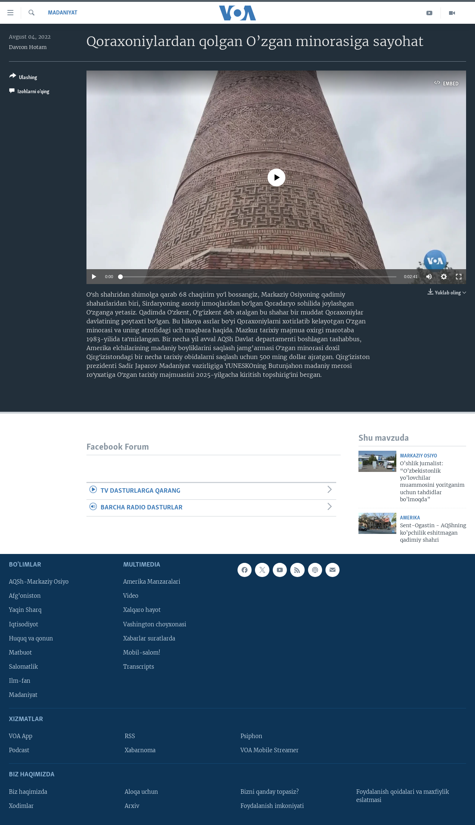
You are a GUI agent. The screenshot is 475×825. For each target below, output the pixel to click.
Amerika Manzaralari (151, 582)
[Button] (23, 78)
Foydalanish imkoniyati (272, 806)
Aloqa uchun (141, 792)
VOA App (20, 736)
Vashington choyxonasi (154, 624)
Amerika (410, 518)
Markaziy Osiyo (418, 456)
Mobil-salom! (141, 652)
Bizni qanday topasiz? (269, 792)
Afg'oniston (25, 596)
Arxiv (132, 806)
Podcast (19, 750)
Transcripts (138, 666)
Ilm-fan (19, 681)
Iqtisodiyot (23, 624)
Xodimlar (21, 806)
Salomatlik (23, 666)
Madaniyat (63, 13)
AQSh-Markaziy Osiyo (39, 582)
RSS (130, 736)
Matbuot (20, 652)
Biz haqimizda (28, 792)
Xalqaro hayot (142, 610)
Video (130, 596)
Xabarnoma (140, 750)
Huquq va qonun (31, 638)
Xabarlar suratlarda (149, 638)
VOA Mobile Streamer (269, 750)
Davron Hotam (28, 47)
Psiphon (251, 736)
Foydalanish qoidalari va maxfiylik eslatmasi (402, 796)
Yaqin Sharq (25, 610)
